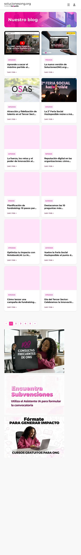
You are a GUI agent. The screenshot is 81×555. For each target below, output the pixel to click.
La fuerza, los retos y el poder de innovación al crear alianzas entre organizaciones (20, 162)
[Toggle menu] (68, 4)
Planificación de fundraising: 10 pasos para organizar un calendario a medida (21, 209)
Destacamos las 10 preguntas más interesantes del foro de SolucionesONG (57, 209)
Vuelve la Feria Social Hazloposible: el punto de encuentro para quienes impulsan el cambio (58, 256)
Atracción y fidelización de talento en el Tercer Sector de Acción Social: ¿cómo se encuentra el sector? (22, 115)
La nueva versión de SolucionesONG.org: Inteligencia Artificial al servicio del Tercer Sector (58, 68)
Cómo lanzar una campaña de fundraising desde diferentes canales (21, 302)
